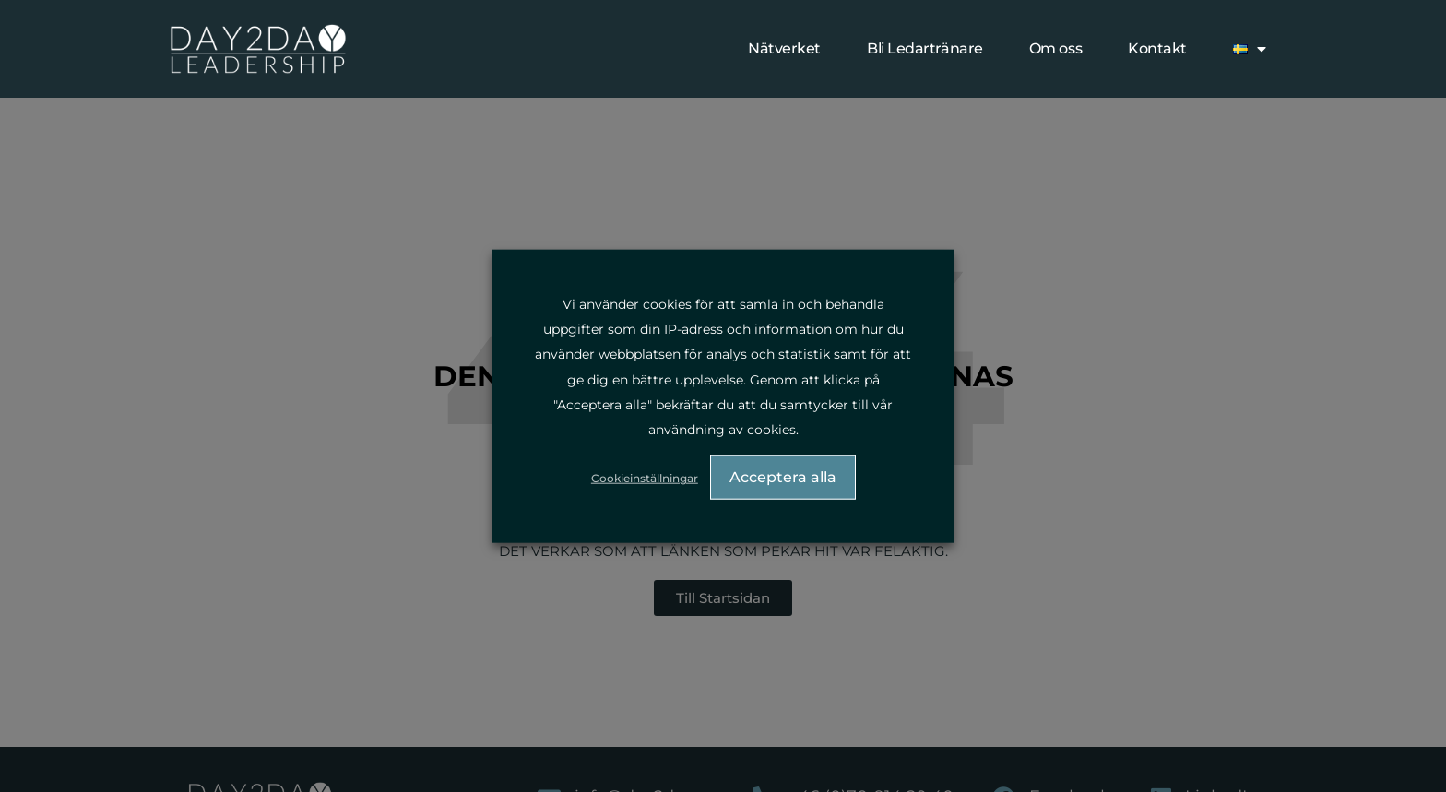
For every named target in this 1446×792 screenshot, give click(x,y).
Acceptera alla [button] (782, 478)
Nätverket (784, 48)
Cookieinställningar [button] (646, 479)
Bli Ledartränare (925, 48)
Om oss (1055, 48)
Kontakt (1157, 48)
